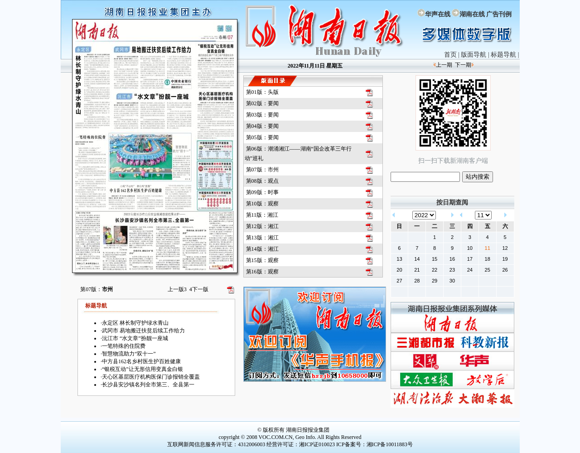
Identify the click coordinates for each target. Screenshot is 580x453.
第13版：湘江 (262, 237)
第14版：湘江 (262, 249)
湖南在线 (472, 14)
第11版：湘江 (262, 215)
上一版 (177, 289)
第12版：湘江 (262, 226)
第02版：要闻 (262, 103)
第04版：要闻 (262, 126)
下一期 (463, 65)
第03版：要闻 (262, 115)
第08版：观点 (262, 181)
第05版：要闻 (262, 137)
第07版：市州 (262, 169)
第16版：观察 (262, 271)
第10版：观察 (262, 203)
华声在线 (437, 14)
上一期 (444, 65)
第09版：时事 (262, 192)
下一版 (198, 289)
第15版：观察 (262, 260)
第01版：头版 (262, 92)
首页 (450, 54)
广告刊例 (499, 14)
